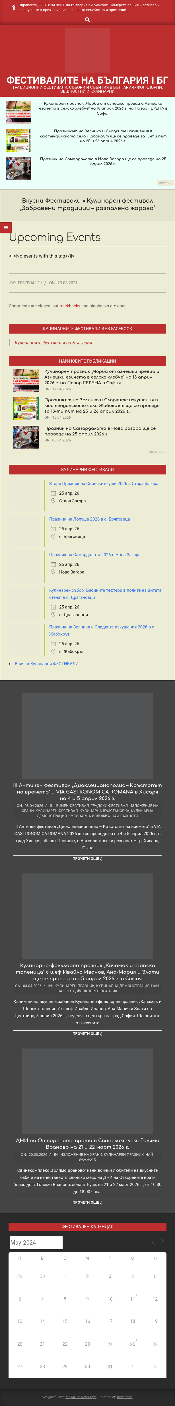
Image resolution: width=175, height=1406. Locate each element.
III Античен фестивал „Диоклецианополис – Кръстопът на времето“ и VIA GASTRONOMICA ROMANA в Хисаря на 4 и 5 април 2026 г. (87, 792)
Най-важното (125, 816)
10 (110, 1299)
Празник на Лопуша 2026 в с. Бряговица (89, 519)
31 (110, 1367)
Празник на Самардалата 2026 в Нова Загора (95, 554)
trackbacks (69, 306)
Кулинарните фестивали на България (53, 343)
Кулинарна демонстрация (122, 986)
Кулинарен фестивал (57, 811)
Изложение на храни (81, 1154)
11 (132, 1299)
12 (155, 1299)
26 (155, 1344)
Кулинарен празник (74, 986)
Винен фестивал (72, 805)
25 (132, 1344)
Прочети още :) (87, 858)
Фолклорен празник (97, 991)
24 (110, 1344)
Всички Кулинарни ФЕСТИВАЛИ (47, 663)
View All (165, 183)
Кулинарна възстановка (104, 811)
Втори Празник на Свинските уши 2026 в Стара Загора (103, 483)
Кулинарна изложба (89, 816)
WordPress (125, 1397)
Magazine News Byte (80, 1397)
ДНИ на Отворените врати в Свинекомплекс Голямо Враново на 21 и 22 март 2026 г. (87, 1144)
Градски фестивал (109, 805)
